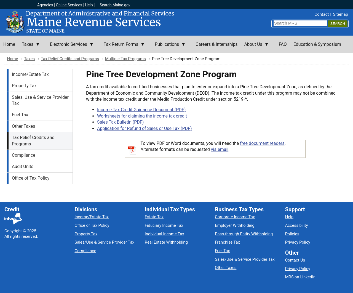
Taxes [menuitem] (29, 47)
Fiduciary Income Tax (164, 225)
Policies (292, 233)
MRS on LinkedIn (300, 277)
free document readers (262, 143)
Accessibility (296, 225)
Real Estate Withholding (166, 242)
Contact (322, 14)
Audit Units (22, 166)
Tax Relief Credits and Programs (70, 58)
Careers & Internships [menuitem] (216, 44)
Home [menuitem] (9, 44)
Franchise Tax (227, 242)
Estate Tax (154, 216)
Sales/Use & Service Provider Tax (104, 242)
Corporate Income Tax (235, 216)
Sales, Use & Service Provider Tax (40, 100)
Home (12, 58)
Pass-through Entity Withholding (244, 233)
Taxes (29, 58)
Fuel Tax (20, 114)
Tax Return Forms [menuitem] (122, 47)
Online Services (69, 5)
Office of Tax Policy (30, 178)
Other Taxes (23, 126)
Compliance (23, 155)
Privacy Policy (297, 242)
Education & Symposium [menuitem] (317, 44)
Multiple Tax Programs (125, 58)
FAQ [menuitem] (283, 44)
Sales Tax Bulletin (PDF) (120, 122)
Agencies (45, 5)
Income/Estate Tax (30, 74)
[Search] (337, 23)
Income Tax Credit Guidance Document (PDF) (141, 109)
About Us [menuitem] (255, 47)
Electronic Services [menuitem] (70, 47)
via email (219, 149)
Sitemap (340, 14)
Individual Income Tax (164, 233)
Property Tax (24, 85)
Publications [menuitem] (168, 47)
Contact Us (295, 260)
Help (89, 5)
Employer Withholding (234, 225)
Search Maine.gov (115, 5)
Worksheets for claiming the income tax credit (142, 116)
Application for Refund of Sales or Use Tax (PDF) (144, 128)
